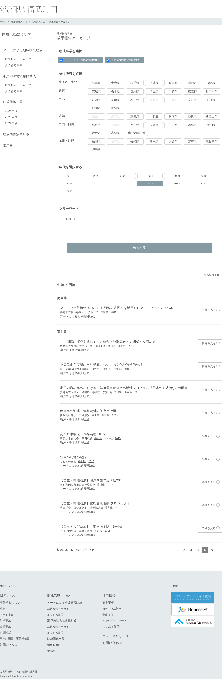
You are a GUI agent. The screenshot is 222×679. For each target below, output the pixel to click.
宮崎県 (192, 141)
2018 (70, 183)
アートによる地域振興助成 (79, 60)
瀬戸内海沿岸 (137, 132)
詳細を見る (209, 305)
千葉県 (173, 91)
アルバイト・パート (114, 615)
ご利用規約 (6, 667)
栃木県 (115, 91)
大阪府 (154, 116)
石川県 (134, 100)
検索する (139, 243)
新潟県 (96, 100)
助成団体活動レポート (18, 131)
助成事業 (5, 615)
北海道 (96, 82)
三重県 (96, 116)
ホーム (3, 21)
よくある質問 (13, 64)
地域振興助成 (41, 21)
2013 (204, 183)
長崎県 (134, 141)
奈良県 (192, 116)
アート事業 (7, 610)
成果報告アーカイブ (18, 58)
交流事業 (5, 621)
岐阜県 (211, 100)
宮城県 (154, 82)
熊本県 (154, 141)
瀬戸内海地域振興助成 (123, 60)
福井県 (154, 100)
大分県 (173, 141)
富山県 (115, 100)
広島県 (154, 125)
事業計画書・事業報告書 (15, 633)
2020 (177, 175)
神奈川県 (211, 91)
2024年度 (11, 108)
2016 (123, 183)
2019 (204, 175)
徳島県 (192, 125)
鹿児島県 (211, 141)
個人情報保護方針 (27, 667)
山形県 (192, 82)
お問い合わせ (112, 638)
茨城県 (96, 91)
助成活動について (20, 21)
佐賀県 (115, 141)
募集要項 (108, 598)
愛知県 (115, 107)
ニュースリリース (115, 631)
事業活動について (11, 598)
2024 (70, 175)
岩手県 (134, 82)
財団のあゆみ (8, 640)
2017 (96, 183)
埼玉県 (154, 91)
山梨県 (173, 100)
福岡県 (96, 141)
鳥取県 (96, 125)
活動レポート (56, 640)
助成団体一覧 (12, 100)
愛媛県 (96, 132)
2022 (123, 175)
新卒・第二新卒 (111, 604)
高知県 (115, 132)
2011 (70, 190)
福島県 (211, 82)
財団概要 (6, 627)
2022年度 (11, 121)
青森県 (115, 82)
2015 (150, 183)
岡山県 (134, 125)
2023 (96, 175)
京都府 (134, 116)
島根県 (115, 125)
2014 (177, 183)
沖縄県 (96, 149)
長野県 (192, 100)
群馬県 (134, 91)
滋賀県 (115, 116)
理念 (2, 604)
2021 (150, 175)
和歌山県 (211, 116)
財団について (10, 591)
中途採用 (107, 610)
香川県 (211, 125)
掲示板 (7, 142)
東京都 (192, 91)
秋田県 (173, 82)
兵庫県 (173, 116)
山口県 (173, 125)
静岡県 (96, 107)
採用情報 (109, 591)
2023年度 (11, 114)
